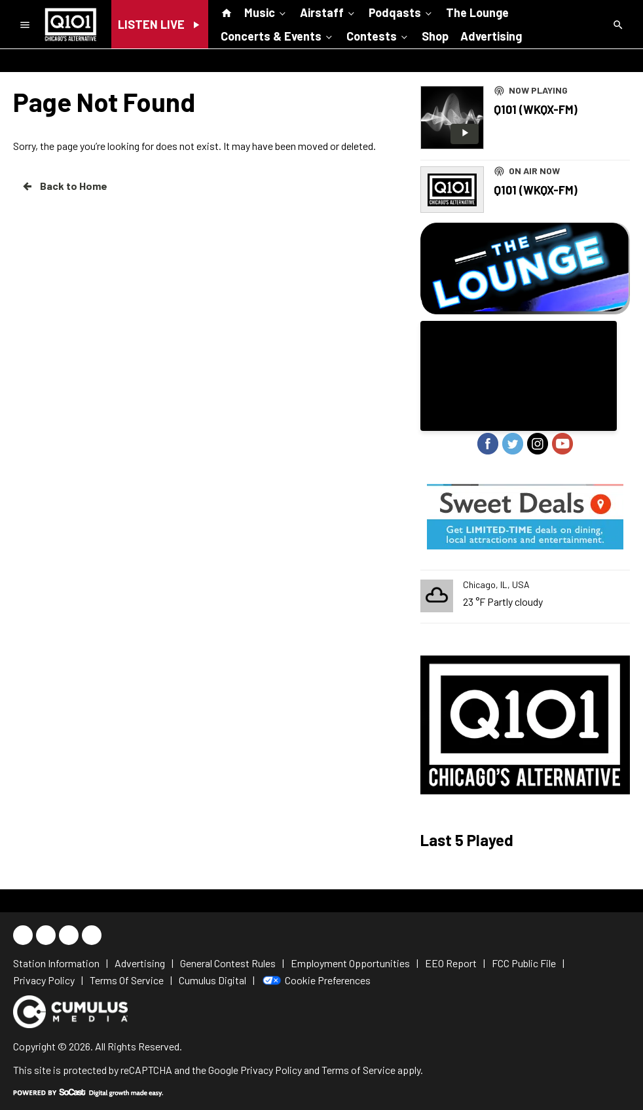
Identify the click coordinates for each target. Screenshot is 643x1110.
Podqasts (401, 12)
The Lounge (477, 12)
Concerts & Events (278, 35)
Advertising (491, 36)
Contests (378, 35)
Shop (435, 36)
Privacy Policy (271, 1070)
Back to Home (64, 186)
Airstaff (328, 12)
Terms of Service (358, 1070)
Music (266, 12)
